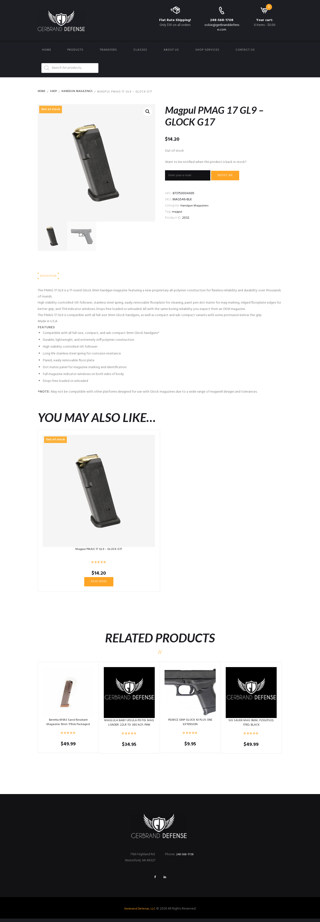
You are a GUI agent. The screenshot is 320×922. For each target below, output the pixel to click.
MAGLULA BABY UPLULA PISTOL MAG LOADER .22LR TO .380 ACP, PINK (129, 727)
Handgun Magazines (81, 92)
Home (46, 49)
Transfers (108, 49)
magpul (177, 213)
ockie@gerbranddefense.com (221, 27)
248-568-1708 (221, 20)
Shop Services (207, 49)
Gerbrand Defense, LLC (139, 912)
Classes (140, 49)
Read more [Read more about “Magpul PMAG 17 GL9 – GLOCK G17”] (99, 583)
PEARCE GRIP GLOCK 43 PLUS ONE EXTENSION (190, 724)
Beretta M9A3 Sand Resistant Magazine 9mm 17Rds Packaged (68, 724)
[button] (147, 112)
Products (75, 49)
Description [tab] (49, 276)
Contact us (245, 49)
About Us (171, 49)
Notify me (232, 176)
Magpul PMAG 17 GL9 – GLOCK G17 (98, 550)
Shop (55, 92)
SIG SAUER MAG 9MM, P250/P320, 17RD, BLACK (251, 725)
